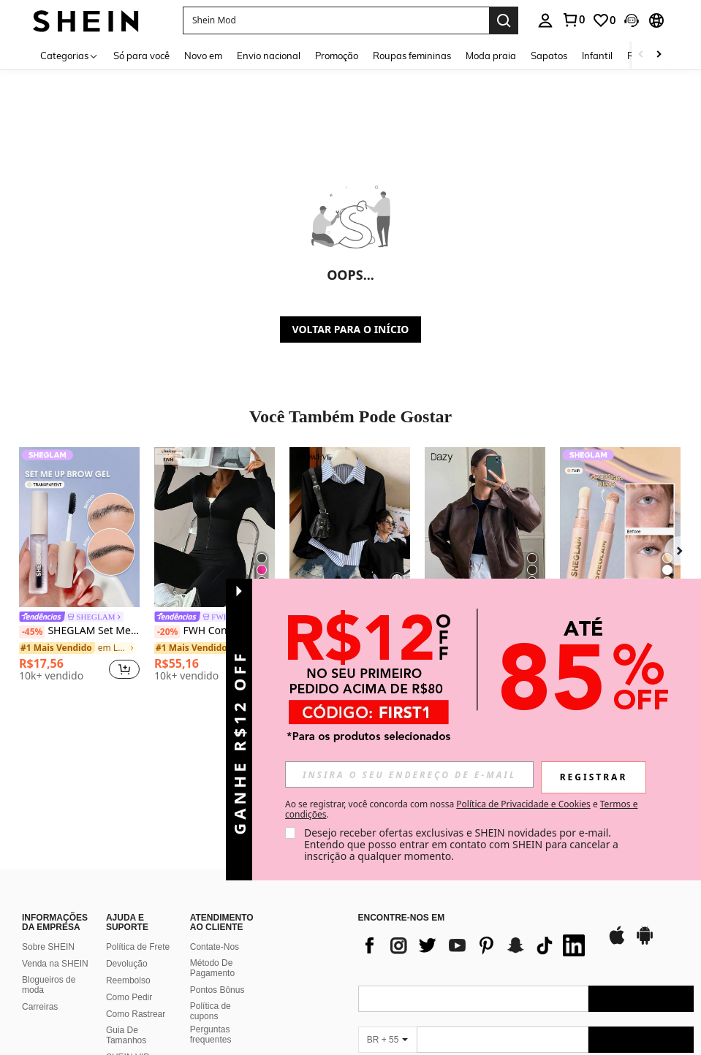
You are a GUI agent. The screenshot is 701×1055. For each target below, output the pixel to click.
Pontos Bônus (217, 900)
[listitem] (79, 566)
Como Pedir (129, 907)
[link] (573, 19)
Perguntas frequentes (211, 944)
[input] (409, 774)
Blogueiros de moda (48, 895)
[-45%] (32, 632)
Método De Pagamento (212, 878)
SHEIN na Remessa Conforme (125, 993)
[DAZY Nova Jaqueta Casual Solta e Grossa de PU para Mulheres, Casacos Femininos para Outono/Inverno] (485, 527)
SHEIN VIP (127, 967)
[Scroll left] (641, 55)
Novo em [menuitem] (203, 55)
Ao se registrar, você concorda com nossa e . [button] (461, 809)
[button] (336, 20)
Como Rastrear (135, 924)
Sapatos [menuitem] (549, 55)
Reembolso (128, 890)
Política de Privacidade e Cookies (523, 804)
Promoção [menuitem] (336, 55)
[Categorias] (69, 55)
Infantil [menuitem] (597, 55)
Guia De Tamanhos (126, 945)
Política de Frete (138, 857)
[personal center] (545, 20)
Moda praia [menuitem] (491, 55)
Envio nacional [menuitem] (268, 55)
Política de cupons (210, 921)
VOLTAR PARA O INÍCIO (350, 329)
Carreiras (40, 917)
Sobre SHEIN (48, 857)
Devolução (127, 874)
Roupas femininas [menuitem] (412, 55)
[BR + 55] (387, 950)
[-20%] (167, 632)
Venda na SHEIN (55, 874)
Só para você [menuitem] (141, 55)
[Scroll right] (658, 55)
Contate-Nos (214, 857)
